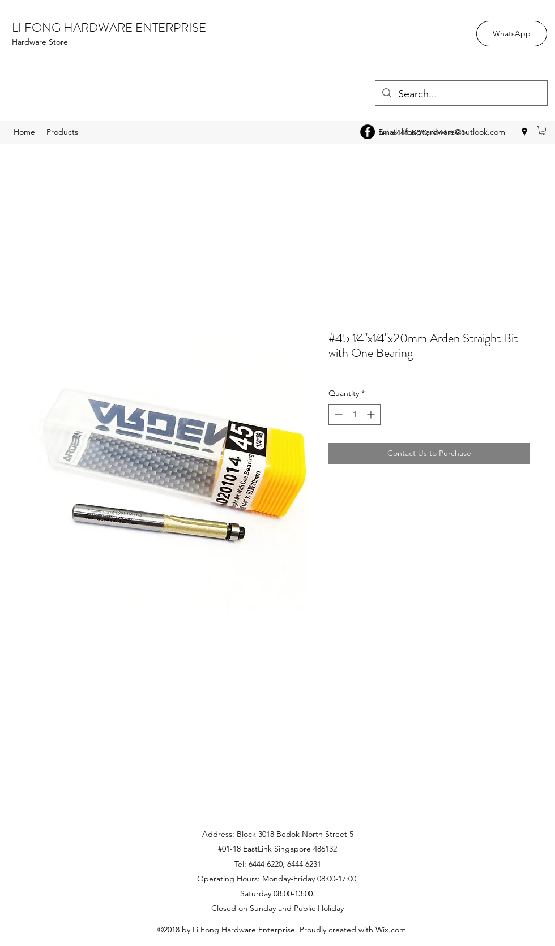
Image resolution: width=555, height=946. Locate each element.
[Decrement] (337, 414)
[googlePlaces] (524, 131)
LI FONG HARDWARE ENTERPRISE (109, 27)
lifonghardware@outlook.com (453, 132)
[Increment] (372, 414)
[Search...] (460, 94)
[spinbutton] (354, 414)
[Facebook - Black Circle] (367, 131)
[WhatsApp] (511, 33)
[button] (542, 130)
